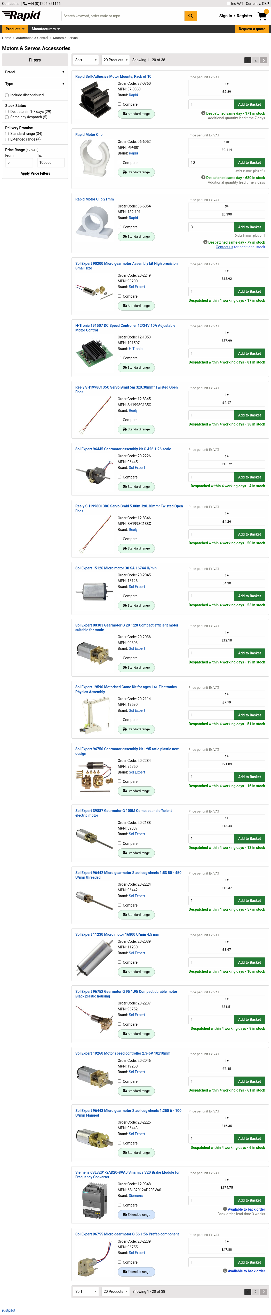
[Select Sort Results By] (86, 60)
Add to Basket (249, 104)
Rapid (133, 95)
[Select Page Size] (115, 60)
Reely (133, 410)
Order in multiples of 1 (250, 171)
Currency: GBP (257, 3)
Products (13, 29)
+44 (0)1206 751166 (41, 4)
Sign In (225, 15)
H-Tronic (135, 349)
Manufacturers (44, 29)
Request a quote (252, 29)
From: (12, 155)
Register (244, 15)
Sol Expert (137, 287)
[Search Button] (191, 16)
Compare (128, 104)
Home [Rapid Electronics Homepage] (7, 38)
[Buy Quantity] (211, 104)
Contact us (10, 4)
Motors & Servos (65, 38)
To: (41, 155)
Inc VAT (235, 3)
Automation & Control (32, 38)
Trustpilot (7, 1310)
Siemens (136, 1196)
